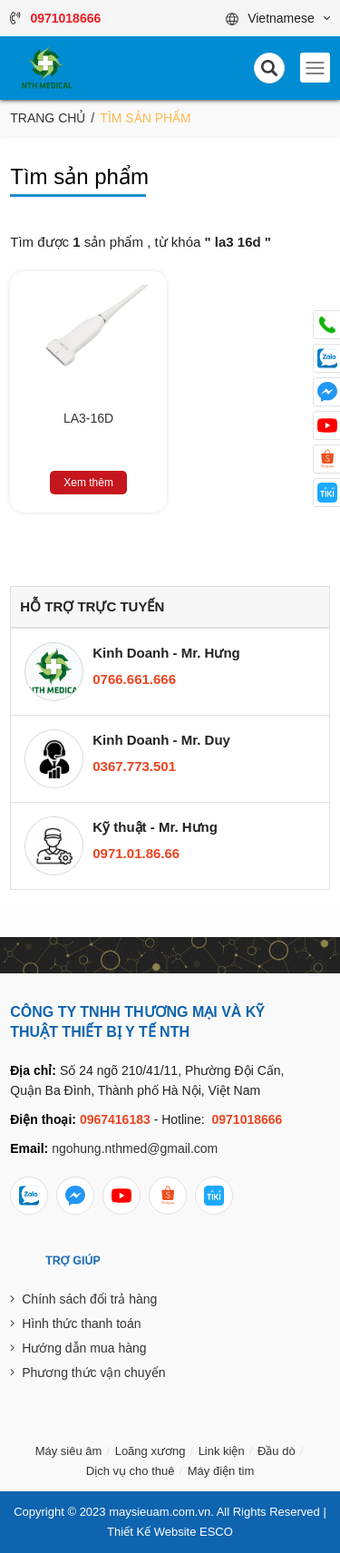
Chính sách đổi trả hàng (89, 1299)
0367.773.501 (134, 766)
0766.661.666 (134, 679)
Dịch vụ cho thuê (130, 1471)
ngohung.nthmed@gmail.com (135, 1148)
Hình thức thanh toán (81, 1323)
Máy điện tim (221, 1471)
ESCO (216, 1531)
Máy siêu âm (68, 1451)
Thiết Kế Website (151, 1531)
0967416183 (115, 1119)
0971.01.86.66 (136, 853)
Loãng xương (150, 1451)
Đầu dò (276, 1451)
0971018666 (246, 1119)
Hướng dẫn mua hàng (84, 1348)
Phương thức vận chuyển (93, 1372)
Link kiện (222, 1451)
